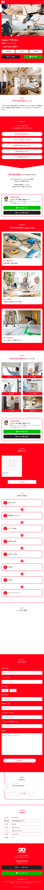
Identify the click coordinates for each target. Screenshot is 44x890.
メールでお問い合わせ (22, 213)
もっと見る (22, 482)
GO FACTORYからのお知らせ (18, 785)
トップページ (40, 1)
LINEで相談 (33, 56)
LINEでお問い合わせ (22, 208)
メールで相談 (11, 56)
